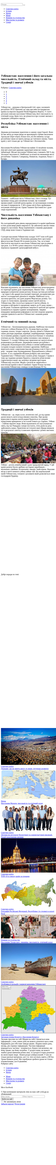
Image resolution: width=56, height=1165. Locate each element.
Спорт (8, 22)
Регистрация (20, 1104)
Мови (8, 15)
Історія (9, 11)
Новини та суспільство (15, 18)
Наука (8, 13)
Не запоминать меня (12, 1102)
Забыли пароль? (7, 1104)
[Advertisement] (23, 48)
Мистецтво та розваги (15, 20)
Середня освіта (12, 9)
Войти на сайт (7, 1099)
